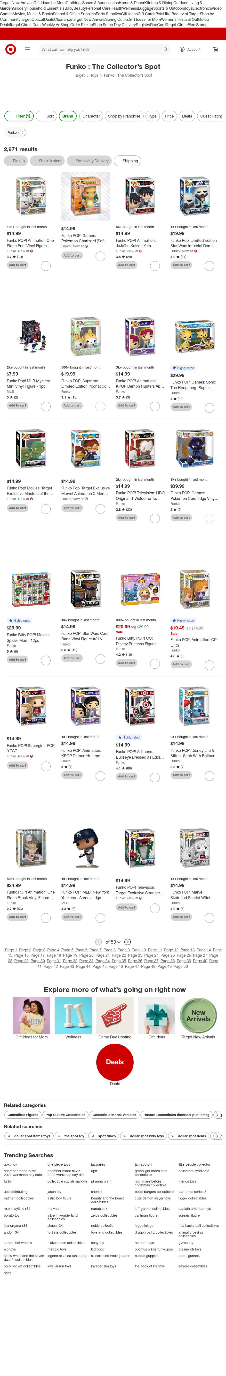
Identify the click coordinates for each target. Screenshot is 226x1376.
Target (79, 75)
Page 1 (11, 949)
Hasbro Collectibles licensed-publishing (177, 1115)
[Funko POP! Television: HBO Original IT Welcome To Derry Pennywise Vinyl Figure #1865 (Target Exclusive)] (140, 495)
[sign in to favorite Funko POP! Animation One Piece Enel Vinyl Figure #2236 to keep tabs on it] (46, 266)
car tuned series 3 (192, 1191)
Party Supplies (108, 13)
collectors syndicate (193, 1171)
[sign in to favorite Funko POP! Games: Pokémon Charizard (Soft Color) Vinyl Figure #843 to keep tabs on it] (100, 256)
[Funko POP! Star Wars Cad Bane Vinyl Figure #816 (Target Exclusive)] (85, 636)
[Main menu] (27, 49)
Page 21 (103, 955)
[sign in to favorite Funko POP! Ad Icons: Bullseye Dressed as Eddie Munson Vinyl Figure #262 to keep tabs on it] (155, 777)
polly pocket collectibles (22, 1266)
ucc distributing (15, 1191)
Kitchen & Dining (158, 2)
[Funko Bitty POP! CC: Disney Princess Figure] (140, 641)
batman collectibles (19, 1198)
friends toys (187, 1181)
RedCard (158, 24)
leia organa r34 (15, 1225)
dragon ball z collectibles (154, 1232)
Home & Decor (131, 2)
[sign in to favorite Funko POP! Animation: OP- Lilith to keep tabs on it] (209, 665)
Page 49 (164, 966)
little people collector (194, 1164)
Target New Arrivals (16, 2)
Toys (188, 8)
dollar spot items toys (29, 1136)
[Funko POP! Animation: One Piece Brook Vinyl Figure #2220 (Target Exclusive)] (31, 895)
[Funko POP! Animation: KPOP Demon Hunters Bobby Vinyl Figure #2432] (85, 753)
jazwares (98, 1164)
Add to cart (17, 265)
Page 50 (181, 966)
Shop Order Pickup (76, 24)
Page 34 (103, 960)
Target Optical (32, 19)
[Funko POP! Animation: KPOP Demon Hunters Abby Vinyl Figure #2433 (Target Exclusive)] (140, 383)
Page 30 (38, 960)
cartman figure (146, 1215)
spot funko (103, 1136)
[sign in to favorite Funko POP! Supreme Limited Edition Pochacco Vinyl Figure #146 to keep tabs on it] (100, 406)
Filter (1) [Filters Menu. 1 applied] (19, 116)
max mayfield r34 (17, 1208)
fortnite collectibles (62, 1232)
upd (94, 1171)
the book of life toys (150, 1266)
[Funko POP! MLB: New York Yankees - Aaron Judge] (85, 895)
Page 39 (184, 960)
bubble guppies (146, 1256)
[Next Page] (22, 132)
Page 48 (148, 966)
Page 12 (171, 949)
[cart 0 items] (215, 49)
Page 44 (83, 966)
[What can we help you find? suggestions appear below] (104, 49)
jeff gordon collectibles (152, 1208)
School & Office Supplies (74, 13)
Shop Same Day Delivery (114, 24)
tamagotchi (143, 1164)
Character (91, 116)
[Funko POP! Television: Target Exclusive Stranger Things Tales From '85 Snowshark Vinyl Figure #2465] (140, 890)
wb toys (10, 1249)
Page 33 (86, 960)
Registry (143, 24)
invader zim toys (103, 1266)
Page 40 (200, 960)
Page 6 (81, 949)
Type (153, 116)
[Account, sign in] (191, 49)
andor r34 (11, 1232)
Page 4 (53, 949)
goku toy (10, 1164)
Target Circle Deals (25, 24)
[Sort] (46, 116)
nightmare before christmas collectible (150, 1183)
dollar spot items (188, 1136)
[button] (183, 368)
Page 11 (155, 949)
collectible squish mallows (68, 1181)
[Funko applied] (15, 132)
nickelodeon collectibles (66, 1242)
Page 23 (135, 955)
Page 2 (25, 949)
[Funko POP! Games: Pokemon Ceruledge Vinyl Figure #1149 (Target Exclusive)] (194, 495)
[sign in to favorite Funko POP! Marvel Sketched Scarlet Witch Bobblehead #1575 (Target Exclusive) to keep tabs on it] (209, 918)
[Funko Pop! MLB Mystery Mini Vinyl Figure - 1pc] (31, 383)
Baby (69, 8)
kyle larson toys (59, 1266)
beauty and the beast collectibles (107, 1200)
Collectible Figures (23, 1115)
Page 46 (116, 966)
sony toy (97, 1242)
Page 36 (135, 960)
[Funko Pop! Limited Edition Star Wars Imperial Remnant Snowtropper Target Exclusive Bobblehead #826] (194, 243)
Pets (159, 13)
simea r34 (55, 1225)
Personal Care (98, 8)
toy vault (54, 1208)
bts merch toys (189, 1249)
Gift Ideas (129, 13)
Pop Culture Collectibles (65, 1115)
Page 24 (151, 955)
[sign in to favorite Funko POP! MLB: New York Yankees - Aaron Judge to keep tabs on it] (100, 918)
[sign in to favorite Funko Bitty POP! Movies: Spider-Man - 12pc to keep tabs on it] (46, 660)
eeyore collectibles (192, 1266)
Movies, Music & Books (33, 13)
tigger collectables (192, 1198)
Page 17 (38, 955)
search (165, 49)
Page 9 (124, 949)
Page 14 (204, 949)
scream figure (189, 1215)
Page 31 (54, 960)
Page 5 (67, 949)
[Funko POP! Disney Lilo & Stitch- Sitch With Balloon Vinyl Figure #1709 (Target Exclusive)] (194, 753)
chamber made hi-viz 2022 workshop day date (23, 1172)
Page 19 (70, 955)
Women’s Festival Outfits (182, 19)
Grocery (20, 8)
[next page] (127, 942)
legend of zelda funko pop (67, 1256)
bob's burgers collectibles (154, 1191)
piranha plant (101, 1181)
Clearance (63, 19)
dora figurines (189, 1256)
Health (116, 8)
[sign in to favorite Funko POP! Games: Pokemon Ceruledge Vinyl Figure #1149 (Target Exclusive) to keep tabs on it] (209, 518)
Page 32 (70, 960)
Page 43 (67, 966)
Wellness (130, 8)
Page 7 (95, 949)
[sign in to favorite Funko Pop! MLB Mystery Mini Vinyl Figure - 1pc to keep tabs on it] (46, 406)
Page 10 (139, 949)
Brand (67, 116)
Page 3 (39, 949)
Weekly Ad (51, 24)
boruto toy (11, 1215)
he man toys (144, 1242)
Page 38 (168, 960)
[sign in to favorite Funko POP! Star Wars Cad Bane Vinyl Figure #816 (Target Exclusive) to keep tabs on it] (100, 659)
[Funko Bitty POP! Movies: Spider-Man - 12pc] (31, 637)
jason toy (54, 1191)
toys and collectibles (106, 1232)
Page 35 (119, 960)
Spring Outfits (117, 19)
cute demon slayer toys (153, 1198)
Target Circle (177, 24)
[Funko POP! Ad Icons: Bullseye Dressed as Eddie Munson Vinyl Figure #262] (140, 754)
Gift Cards (146, 13)
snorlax (96, 1191)
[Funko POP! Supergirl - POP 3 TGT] (31, 748)
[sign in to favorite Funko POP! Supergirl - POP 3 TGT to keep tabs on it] (46, 766)
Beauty (79, 8)
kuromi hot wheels (18, 1242)
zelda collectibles (104, 1215)
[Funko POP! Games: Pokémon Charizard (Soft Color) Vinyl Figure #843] (85, 238)
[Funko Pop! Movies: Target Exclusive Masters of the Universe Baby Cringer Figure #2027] (31, 490)
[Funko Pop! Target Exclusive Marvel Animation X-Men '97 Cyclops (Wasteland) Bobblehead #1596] (85, 490)
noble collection (103, 1225)
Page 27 (200, 955)
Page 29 (21, 960)
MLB (10, 391)
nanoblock (99, 1208)
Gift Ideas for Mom (49, 2)
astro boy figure (60, 1198)
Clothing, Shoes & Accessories (92, 2)
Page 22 (119, 955)
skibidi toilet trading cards (110, 1256)
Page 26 (184, 955)
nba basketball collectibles (198, 1225)
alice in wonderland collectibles (63, 1217)
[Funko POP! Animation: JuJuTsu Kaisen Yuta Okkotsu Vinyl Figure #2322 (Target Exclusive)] (140, 243)
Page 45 (99, 966)
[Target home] (10, 49)
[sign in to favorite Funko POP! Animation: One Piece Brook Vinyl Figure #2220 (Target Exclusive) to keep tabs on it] (46, 918)
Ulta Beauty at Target (181, 13)
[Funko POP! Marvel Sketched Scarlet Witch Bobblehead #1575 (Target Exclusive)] (194, 895)
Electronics (202, 8)
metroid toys (57, 1249)
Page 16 (21, 955)
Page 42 (51, 966)
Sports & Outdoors (169, 8)
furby (8, 1181)
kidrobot (97, 1249)
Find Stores (197, 24)
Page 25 (168, 955)
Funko (11, 251)
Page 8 (110, 949)
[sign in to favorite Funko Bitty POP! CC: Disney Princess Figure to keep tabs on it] (155, 664)
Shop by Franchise (124, 116)
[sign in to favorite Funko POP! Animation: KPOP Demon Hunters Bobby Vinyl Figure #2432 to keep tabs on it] (100, 776)
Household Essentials (46, 8)
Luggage (145, 8)
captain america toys (194, 1208)
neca (8, 1273)
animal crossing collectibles (190, 1234)
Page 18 (54, 955)
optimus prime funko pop (154, 1249)
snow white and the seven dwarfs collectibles (24, 1257)
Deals (49, 19)
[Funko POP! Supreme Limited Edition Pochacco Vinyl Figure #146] (85, 383)
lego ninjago (144, 1225)
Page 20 (86, 955)
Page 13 (187, 949)
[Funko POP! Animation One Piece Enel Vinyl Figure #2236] (31, 243)
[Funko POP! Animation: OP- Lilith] (194, 642)
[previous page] (98, 942)
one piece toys (59, 1164)
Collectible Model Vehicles (114, 1115)
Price (169, 116)
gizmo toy (185, 1242)
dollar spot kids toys (143, 1136)
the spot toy (71, 1136)
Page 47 (132, 966)
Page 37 (151, 960)
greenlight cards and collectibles (151, 1172)
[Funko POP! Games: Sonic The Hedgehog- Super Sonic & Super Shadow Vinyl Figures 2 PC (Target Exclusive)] (194, 385)
